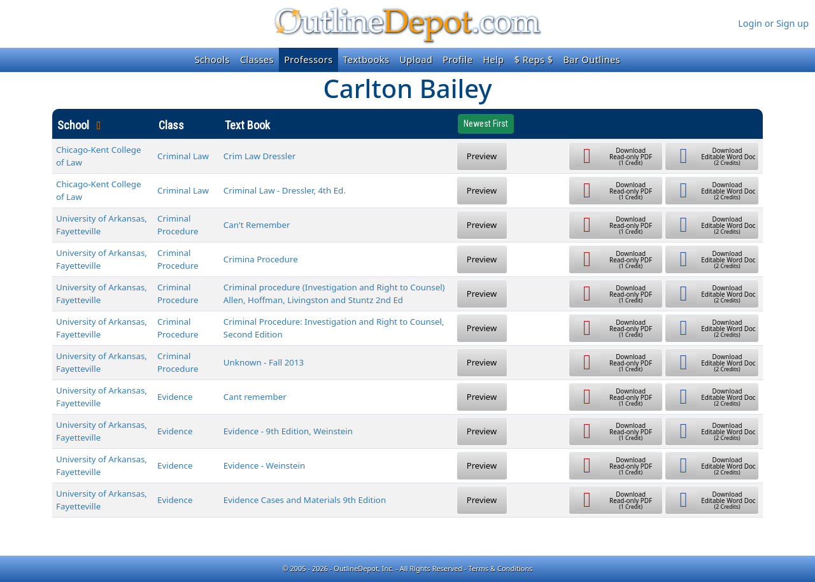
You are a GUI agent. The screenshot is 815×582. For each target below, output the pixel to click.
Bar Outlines (591, 59)
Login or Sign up (773, 23)
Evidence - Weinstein (264, 465)
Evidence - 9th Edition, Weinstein (288, 431)
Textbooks (366, 59)
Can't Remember (256, 225)
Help (493, 59)
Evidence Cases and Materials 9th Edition (304, 500)
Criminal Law (183, 156)
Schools (212, 59)
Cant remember (255, 396)
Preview (482, 156)
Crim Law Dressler (259, 156)
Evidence (175, 396)
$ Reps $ (533, 59)
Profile (457, 59)
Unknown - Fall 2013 (263, 362)
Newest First (486, 123)
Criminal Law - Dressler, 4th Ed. (284, 190)
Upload (416, 59)
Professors (308, 59)
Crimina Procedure (260, 259)
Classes (257, 59)
